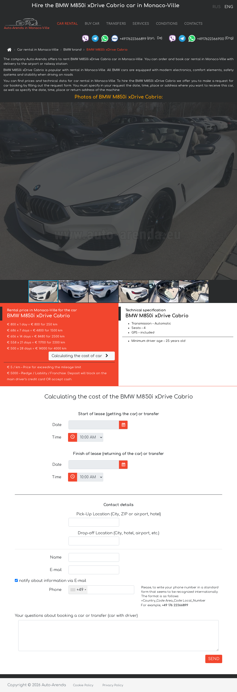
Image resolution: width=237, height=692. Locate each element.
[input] (94, 424)
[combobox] (78, 590)
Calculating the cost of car (80, 356)
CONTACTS (193, 23)
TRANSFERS (116, 23)
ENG (229, 7)
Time (56, 437)
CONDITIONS (167, 23)
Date (57, 425)
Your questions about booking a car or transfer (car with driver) (76, 616)
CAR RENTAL (67, 23)
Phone (55, 590)
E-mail (56, 570)
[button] (233, 191)
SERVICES (141, 23)
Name (56, 557)
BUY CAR (92, 23)
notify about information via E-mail (50, 581)
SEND (213, 659)
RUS (216, 7)
